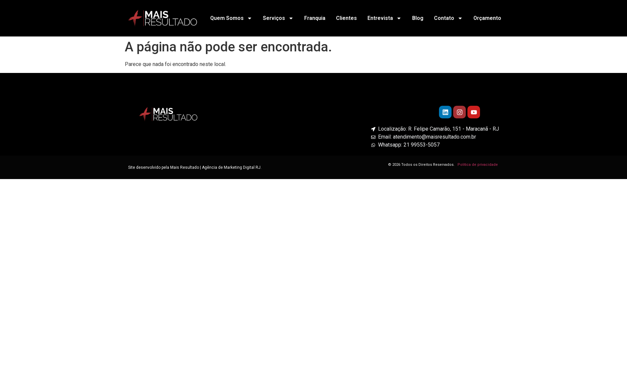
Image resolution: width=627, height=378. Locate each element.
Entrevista (384, 18)
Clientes (346, 18)
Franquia (314, 18)
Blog (417, 18)
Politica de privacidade (478, 164)
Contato (448, 18)
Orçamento (487, 18)
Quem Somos (231, 18)
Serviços (278, 18)
